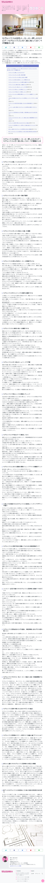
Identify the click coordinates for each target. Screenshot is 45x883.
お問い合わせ (28, 8)
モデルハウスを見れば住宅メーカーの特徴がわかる (19, 79)
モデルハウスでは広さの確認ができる (24, 8)
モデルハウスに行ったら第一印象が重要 (17, 75)
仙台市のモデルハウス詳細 (15, 865)
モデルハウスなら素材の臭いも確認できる (17, 84)
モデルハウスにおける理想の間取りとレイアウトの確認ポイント (22, 94)
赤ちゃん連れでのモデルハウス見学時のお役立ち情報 (20, 129)
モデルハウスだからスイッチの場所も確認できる (19, 82)
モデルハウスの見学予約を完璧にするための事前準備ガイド (21, 103)
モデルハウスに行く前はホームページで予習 (18, 87)
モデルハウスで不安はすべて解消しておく (17, 91)
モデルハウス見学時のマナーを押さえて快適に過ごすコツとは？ (22, 125)
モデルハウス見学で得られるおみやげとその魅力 (19, 123)
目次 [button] (22, 65)
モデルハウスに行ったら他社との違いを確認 (18, 77)
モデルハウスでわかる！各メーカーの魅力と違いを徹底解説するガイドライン (23, 118)
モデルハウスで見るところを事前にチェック (18, 89)
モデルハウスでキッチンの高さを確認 (19, 8)
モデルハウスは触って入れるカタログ (16, 72)
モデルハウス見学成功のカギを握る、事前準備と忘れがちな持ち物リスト (23, 113)
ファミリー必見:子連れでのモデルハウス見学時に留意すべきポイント (23, 107)
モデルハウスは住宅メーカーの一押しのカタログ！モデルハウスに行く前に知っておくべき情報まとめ (8, 8)
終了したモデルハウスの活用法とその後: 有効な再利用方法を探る (22, 131)
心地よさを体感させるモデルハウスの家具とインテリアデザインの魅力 (23, 98)
